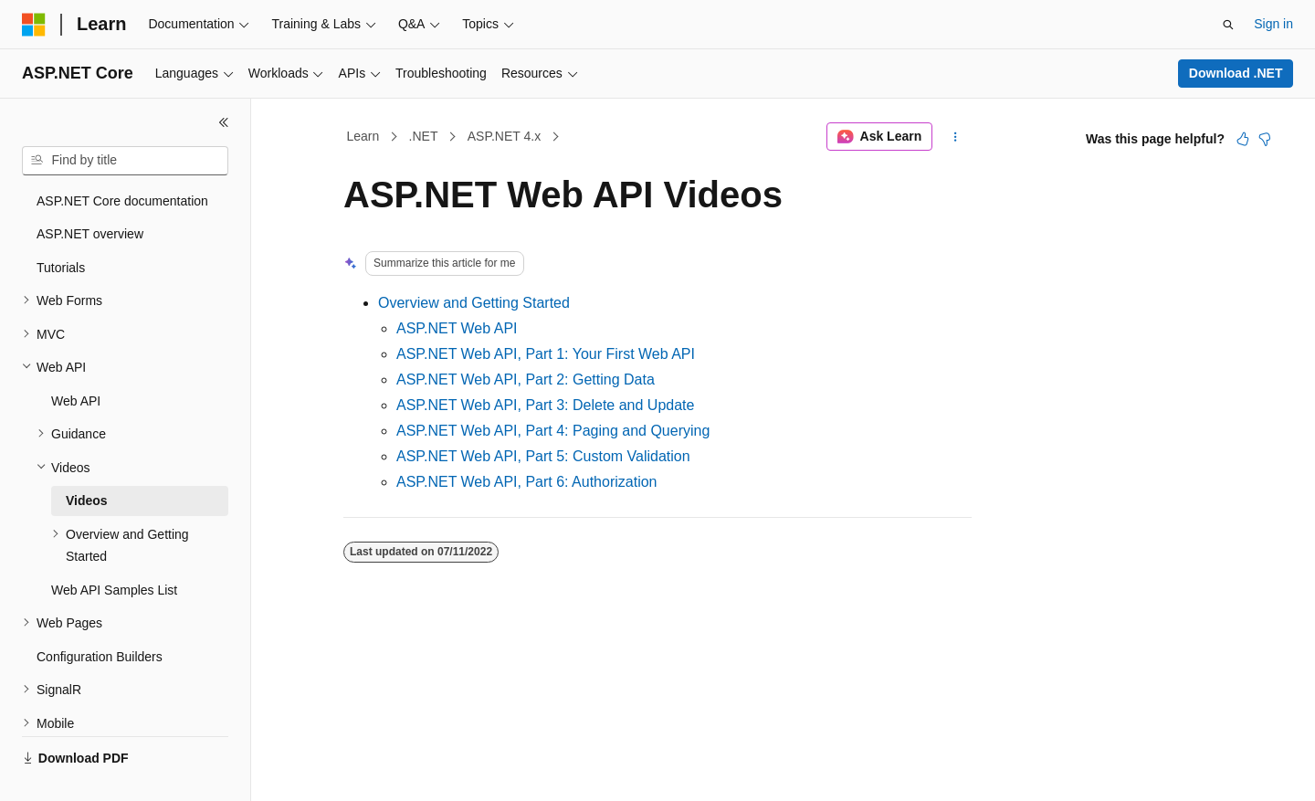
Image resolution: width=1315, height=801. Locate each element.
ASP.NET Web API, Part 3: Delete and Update (545, 405)
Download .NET (1236, 73)
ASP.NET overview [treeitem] (90, 234)
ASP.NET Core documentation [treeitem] (122, 201)
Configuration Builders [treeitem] (100, 656)
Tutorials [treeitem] (61, 267)
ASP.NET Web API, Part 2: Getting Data (525, 379)
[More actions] (956, 137)
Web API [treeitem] (75, 401)
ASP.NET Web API (457, 328)
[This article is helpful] (1243, 139)
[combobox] (125, 160)
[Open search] (1228, 24)
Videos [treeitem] (87, 500)
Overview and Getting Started (474, 303)
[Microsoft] (34, 25)
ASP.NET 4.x (504, 136)
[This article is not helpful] (1265, 139)
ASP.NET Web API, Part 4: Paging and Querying (553, 430)
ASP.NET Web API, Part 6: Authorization (527, 482)
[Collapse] (224, 122)
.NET (423, 136)
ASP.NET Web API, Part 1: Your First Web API (545, 354)
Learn (363, 136)
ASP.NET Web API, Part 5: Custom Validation (543, 456)
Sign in (1273, 23)
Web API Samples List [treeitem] (114, 590)
